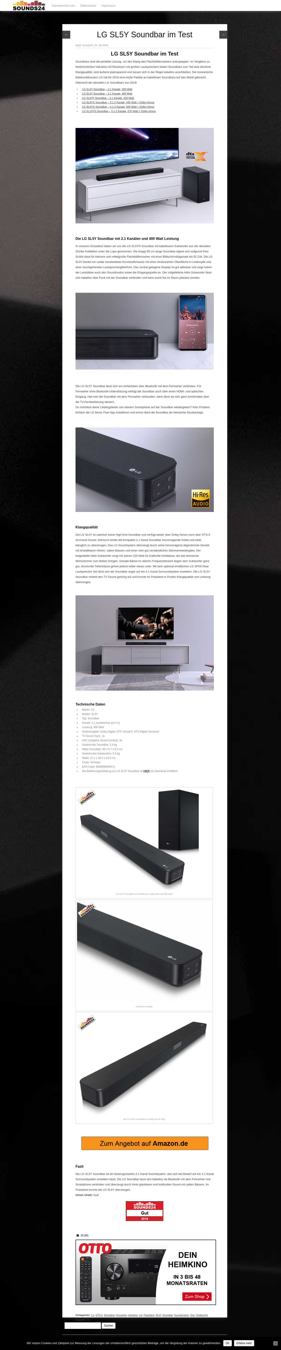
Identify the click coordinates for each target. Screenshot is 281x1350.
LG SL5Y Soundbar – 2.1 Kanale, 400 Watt (107, 93)
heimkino (133, 1315)
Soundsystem (181, 1315)
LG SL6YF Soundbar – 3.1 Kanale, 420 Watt (108, 98)
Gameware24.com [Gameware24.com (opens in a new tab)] (63, 5)
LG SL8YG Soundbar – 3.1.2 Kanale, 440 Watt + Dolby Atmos (118, 102)
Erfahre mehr (244, 1343)
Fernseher (121, 1315)
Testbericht (201, 1315)
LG (140, 1315)
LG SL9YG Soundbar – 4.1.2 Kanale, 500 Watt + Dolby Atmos (118, 106)
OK (227, 1343)
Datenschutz (88, 5)
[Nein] (275, 1343)
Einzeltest (109, 1315)
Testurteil (80, 1319)
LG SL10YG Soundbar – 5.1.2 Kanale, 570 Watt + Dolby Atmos (119, 111)
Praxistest (149, 1315)
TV (88, 1319)
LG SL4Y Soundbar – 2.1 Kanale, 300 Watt (107, 89)
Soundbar (167, 1315)
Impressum (108, 5)
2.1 (92, 1315)
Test (192, 1315)
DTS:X (99, 1315)
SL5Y (158, 1315)
